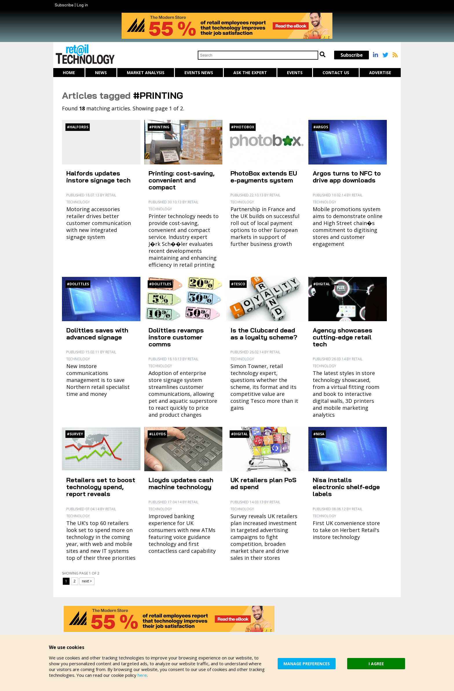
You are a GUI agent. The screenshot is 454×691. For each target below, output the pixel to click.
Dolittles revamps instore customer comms (176, 337)
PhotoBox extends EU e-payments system (263, 176)
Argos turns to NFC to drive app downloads (347, 176)
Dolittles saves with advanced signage (97, 333)
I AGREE (376, 663)
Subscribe (64, 5)
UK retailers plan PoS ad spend (263, 483)
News (101, 72)
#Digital (321, 283)
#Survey (75, 434)
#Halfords (77, 127)
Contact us (336, 72)
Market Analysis (145, 72)
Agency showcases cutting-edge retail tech (342, 337)
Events (295, 72)
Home (69, 72)
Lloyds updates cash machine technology (181, 483)
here (142, 675)
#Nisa (318, 434)
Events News (198, 72)
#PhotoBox (242, 127)
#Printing (159, 127)
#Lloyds (157, 434)
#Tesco (238, 283)
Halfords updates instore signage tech (98, 176)
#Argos (320, 127)
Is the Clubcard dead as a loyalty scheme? (263, 333)
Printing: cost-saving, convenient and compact (182, 180)
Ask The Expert (250, 72)
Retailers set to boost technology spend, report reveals (100, 487)
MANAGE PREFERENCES (306, 663)
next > (87, 581)
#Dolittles (78, 283)
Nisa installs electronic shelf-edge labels (346, 487)
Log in (82, 5)
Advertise (380, 72)
